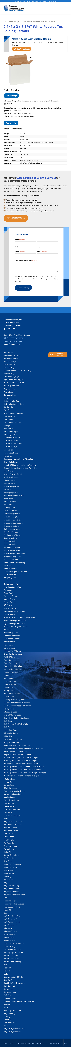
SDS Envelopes (9, 778)
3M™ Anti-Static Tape (12, 915)
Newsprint (8, 817)
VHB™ (6, 1025)
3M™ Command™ (10, 924)
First (16, 247)
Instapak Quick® (10, 577)
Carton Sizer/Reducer (12, 437)
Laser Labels (8, 686)
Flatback (7, 970)
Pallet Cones (8, 629)
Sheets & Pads (9, 482)
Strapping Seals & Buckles (14, 903)
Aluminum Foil (9, 933)
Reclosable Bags (10, 394)
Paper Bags (8, 659)
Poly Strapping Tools (11, 888)
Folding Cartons (10, 601)
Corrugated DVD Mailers (13, 522)
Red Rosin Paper (10, 827)
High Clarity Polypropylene (14, 379)
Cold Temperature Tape (12, 949)
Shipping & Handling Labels (14, 699)
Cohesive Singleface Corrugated (16, 571)
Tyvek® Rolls (9, 839)
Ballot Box (8, 504)
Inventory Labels (10, 680)
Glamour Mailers (10, 647)
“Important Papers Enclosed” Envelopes (19, 753)
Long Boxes (8, 470)
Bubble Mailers (9, 641)
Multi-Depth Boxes (11, 476)
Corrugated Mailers (11, 525)
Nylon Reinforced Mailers (13, 653)
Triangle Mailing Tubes (12, 555)
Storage (7, 424)
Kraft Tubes (8, 726)
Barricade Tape (9, 939)
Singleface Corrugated (12, 586)
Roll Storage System (11, 583)
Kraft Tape (7, 994)
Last (38, 247)
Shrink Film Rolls (10, 866)
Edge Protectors (10, 613)
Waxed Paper (9, 848)
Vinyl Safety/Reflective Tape (14, 1028)
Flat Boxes (8, 455)
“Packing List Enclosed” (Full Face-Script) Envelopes (24, 766)
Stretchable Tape (10, 1022)
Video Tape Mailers (11, 558)
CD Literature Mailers (12, 513)
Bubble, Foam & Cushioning (14, 561)
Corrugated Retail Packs (13, 443)
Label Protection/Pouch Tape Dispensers (19, 1000)
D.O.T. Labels (8, 677)
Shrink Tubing (9, 872)
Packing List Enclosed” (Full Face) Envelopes (21, 763)
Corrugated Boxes (11, 440)
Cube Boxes (8, 449)
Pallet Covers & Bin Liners (14, 382)
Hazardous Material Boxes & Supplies (18, 458)
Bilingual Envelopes (11, 741)
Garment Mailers (10, 537)
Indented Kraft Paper (12, 808)
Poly (5, 881)
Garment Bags (9, 373)
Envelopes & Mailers (11, 638)
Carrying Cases (9, 507)
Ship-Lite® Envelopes (12, 668)
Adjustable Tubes (10, 711)
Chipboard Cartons (11, 595)
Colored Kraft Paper (11, 799)
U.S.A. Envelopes (10, 787)
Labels (6, 674)
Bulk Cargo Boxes (10, 434)
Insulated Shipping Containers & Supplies (20, 464)
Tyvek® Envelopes (11, 671)
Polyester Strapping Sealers (14, 894)
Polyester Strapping (11, 891)
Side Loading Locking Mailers (15, 552)
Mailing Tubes (9, 708)
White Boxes (8, 498)
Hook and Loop (10, 991)
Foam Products (10, 574)
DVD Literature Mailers (12, 528)
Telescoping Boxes (11, 491)
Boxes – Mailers (10, 501)
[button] (31, 58)
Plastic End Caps (10, 729)
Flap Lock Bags (9, 363)
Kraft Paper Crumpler (12, 814)
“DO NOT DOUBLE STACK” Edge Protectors (20, 616)
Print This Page (11, 95)
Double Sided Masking (12, 961)
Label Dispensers (10, 683)
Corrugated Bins (10, 415)
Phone (42, 251)
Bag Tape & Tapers (11, 357)
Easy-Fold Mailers (11, 531)
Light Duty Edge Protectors (14, 622)
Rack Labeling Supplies (12, 421)
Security (7, 1015)
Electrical (7, 967)
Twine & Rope (9, 909)
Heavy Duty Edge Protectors (15, 619)
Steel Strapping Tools (12, 906)
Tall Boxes (7, 488)
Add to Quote (11, 123)
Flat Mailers (8, 644)
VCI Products (9, 842)
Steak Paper (8, 833)
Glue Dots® (8, 979)
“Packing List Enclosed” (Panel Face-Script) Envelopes (25, 772)
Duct (5, 964)
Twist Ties (7, 409)
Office (6, 1006)
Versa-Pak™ (8, 592)
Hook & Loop (9, 988)
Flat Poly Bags (9, 366)
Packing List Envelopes (13, 738)
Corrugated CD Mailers (12, 519)
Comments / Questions (26, 260)
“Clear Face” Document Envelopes (17, 744)
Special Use (8, 781)
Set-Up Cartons (10, 607)
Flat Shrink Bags (10, 857)
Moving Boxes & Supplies (13, 473)
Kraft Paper (8, 811)
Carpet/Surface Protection (14, 942)
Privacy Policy (8, 1042)
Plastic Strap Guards (11, 632)
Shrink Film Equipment (12, 863)
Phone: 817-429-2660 (13, 340)
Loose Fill (7, 580)
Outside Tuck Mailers (12, 546)
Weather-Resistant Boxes (14, 494)
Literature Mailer (10, 540)
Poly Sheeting (9, 388)
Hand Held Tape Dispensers (14, 982)
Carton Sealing (9, 945)
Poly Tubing (8, 391)
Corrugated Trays (10, 446)
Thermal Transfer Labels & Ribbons (17, 705)
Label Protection (10, 997)
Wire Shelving (9, 427)
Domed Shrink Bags (11, 854)
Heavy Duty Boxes (11, 461)
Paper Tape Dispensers (12, 1009)
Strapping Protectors (12, 635)
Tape (5, 912)
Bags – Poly (8, 351)
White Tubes (8, 735)
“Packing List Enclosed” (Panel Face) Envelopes (22, 769)
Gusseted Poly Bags (11, 376)
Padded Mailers (10, 656)
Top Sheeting (9, 406)
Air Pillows (8, 565)
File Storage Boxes (11, 452)
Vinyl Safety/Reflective (12, 1031)
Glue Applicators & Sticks (13, 976)
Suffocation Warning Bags (14, 403)
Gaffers (6, 973)
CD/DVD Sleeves (10, 510)
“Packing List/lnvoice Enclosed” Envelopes (20, 760)
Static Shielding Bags (12, 400)
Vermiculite (8, 589)
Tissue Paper (9, 836)
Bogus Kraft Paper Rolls (13, 793)
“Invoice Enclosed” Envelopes (15, 750)
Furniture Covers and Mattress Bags (18, 369)
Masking (7, 1003)
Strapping (7, 875)
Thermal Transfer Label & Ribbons (17, 702)
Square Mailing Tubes (12, 549)
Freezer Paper (9, 805)
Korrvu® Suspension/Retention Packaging (20, 467)
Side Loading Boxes (11, 485)
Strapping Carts (10, 900)
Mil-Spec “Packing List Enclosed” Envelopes (21, 757)
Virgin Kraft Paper (10, 845)
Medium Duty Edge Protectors (16, 625)
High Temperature (11, 985)
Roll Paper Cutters (11, 830)
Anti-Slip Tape (9, 936)
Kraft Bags (8, 720)
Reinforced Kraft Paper (12, 824)
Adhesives (8, 927)
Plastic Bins (8, 418)
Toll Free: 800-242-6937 (13, 337)
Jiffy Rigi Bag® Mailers (12, 650)
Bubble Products (10, 568)
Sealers (6, 397)
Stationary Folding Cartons (14, 610)
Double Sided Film (11, 955)
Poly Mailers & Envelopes (13, 665)
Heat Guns (8, 860)
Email (19, 251)
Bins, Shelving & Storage (13, 412)
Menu (65, 9)
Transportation (9, 784)
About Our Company (12, 343)
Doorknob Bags (10, 360)
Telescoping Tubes (11, 732)
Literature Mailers (10, 543)
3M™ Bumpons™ (10, 918)
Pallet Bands (8, 878)
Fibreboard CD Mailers (12, 534)
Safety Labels (9, 696)
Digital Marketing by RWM (58, 1042)
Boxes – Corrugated (11, 430)
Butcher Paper (9, 796)
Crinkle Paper (9, 802)
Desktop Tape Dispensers (13, 952)
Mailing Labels (9, 690)
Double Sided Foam (11, 958)
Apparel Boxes (9, 598)
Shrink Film (8, 851)
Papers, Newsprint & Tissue (14, 790)
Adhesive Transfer (11, 930)
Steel (6, 897)
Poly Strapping (9, 1012)
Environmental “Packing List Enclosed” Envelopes (23, 747)
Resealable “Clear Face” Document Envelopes (21, 775)
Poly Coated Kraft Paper (13, 820)
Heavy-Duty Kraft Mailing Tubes (16, 717)
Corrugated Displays (11, 516)
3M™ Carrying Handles (12, 921)
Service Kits (8, 869)
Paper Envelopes (10, 662)
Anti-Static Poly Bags (12, 354)
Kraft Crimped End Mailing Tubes (16, 723)
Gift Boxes (8, 604)
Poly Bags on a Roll (11, 385)
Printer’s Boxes (9, 479)
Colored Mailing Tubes (12, 714)
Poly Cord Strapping (11, 885)
